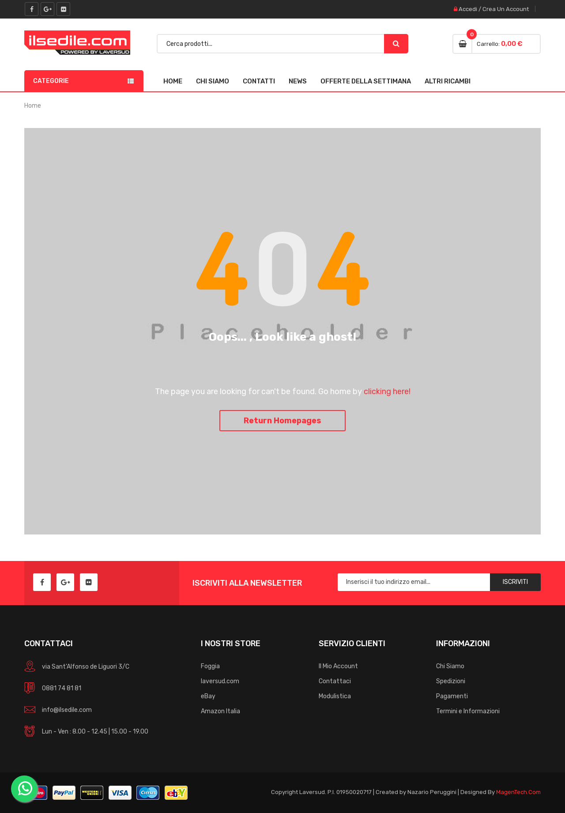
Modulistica (335, 696)
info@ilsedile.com (67, 710)
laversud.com (220, 681)
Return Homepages (282, 420)
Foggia (210, 666)
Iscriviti (515, 582)
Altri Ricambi (448, 81)
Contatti (259, 81)
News (298, 81)
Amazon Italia (220, 711)
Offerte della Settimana (365, 81)
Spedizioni (450, 681)
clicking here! (387, 391)
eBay (208, 696)
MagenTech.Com (518, 792)
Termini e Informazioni (468, 711)
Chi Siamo (212, 81)
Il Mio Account (338, 666)
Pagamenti (452, 696)
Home (172, 81)
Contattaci (335, 681)
